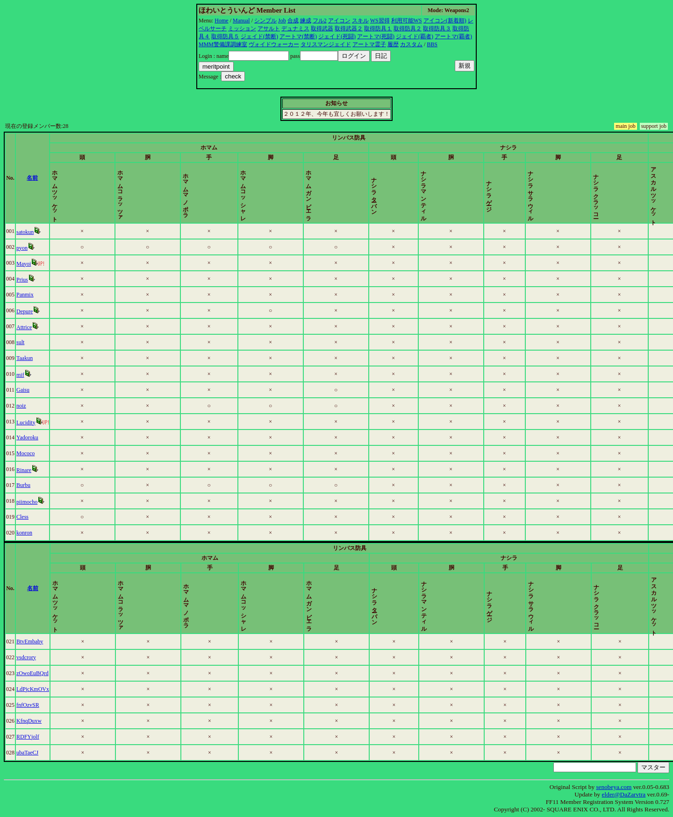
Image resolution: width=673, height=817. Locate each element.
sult (22, 342)
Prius (23, 279)
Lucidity (27, 422)
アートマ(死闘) (375, 36)
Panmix (26, 294)
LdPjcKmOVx (34, 689)
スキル (360, 20)
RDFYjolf (29, 736)
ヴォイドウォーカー (274, 44)
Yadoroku (29, 437)
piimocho (28, 502)
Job (282, 20)
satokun (26, 232)
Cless (24, 517)
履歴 (393, 44)
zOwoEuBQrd (34, 673)
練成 (305, 20)
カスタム (411, 44)
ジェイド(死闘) (337, 36)
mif (22, 375)
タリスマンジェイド (326, 44)
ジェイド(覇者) (414, 36)
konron (26, 532)
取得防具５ (225, 36)
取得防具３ (437, 28)
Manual (241, 20)
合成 (293, 20)
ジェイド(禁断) (259, 36)
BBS (432, 44)
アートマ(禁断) (298, 36)
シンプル (265, 20)
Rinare (25, 470)
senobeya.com (613, 786)
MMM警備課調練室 (223, 44)
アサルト (269, 28)
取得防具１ (378, 28)
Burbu (25, 485)
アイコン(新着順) (444, 20)
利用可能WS (406, 20)
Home (221, 20)
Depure (26, 311)
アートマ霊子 (369, 44)
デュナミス (295, 28)
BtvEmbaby (31, 641)
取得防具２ (408, 28)
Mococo (27, 453)
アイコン (339, 20)
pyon (23, 248)
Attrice (25, 327)
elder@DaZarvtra (624, 794)
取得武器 (322, 28)
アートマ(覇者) (453, 36)
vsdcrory (27, 657)
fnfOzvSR (29, 705)
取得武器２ (349, 28)
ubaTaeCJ (29, 752)
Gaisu (24, 390)
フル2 (320, 20)
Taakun (26, 358)
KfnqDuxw (30, 721)
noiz (23, 405)
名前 (39, 178)
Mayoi (25, 264)
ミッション (242, 28)
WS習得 (380, 20)
